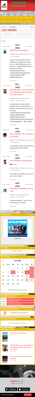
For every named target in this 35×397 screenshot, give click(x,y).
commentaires (16, 56)
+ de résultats (31, 296)
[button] (2, 230)
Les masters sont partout (21, 160)
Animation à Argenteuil (19, 313)
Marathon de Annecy (19, 50)
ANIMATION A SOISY (15, 299)
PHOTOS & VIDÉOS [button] (7, 21)
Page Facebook (17, 251)
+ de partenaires (30, 214)
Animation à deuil (13, 301)
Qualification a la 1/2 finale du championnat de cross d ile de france (22, 92)
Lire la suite (13, 80)
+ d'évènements (30, 256)
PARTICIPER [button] (19, 21)
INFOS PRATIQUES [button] (26, 18)
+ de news (29, 329)
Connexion (28, 394)
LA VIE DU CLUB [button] (13, 18)
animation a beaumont (15, 304)
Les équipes (27, 21)
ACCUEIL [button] (4, 18)
